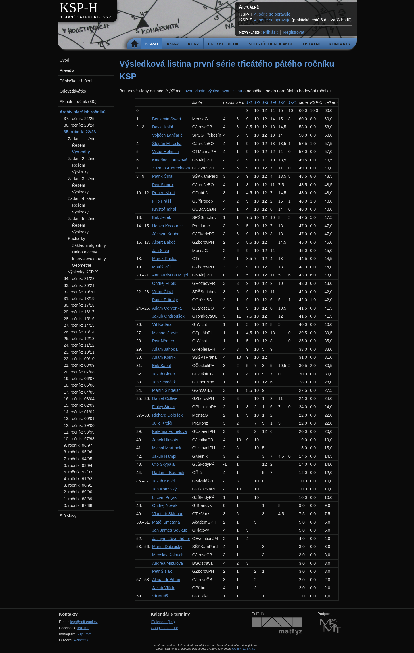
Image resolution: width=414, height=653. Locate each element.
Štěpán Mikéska (166, 143)
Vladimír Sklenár (167, 513)
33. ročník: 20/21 (79, 285)
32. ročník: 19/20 (79, 292)
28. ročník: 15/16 (79, 318)
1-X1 (292, 102)
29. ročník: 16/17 (79, 312)
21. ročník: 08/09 (79, 365)
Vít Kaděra (162, 324)
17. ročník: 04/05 (79, 392)
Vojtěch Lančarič (167, 135)
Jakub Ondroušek (168, 316)
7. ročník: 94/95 (78, 459)
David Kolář (162, 127)
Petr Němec (163, 341)
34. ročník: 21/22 (79, 278)
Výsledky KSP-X (83, 272)
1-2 (257, 102)
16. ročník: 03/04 (79, 398)
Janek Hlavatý (165, 440)
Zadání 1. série (81, 138)
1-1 (249, 102)
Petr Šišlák (162, 571)
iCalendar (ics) (163, 622)
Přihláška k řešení (76, 81)
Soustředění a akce (271, 44)
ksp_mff (84, 634)
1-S (281, 102)
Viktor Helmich (165, 151)
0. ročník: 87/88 (78, 505)
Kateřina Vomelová (169, 431)
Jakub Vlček (163, 587)
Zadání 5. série (81, 218)
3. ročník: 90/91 (78, 485)
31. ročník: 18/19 (79, 298)
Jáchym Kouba (165, 234)
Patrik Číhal (162, 176)
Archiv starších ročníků (83, 112)
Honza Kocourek (167, 226)
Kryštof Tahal (164, 209)
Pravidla (67, 70)
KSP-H (79, 7)
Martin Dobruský (167, 546)
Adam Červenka (167, 308)
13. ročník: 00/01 (79, 418)
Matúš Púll (161, 267)
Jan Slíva (160, 250)
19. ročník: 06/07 (79, 378)
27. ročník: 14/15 (79, 325)
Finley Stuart (163, 406)
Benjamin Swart (166, 119)
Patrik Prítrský (165, 299)
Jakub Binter (163, 374)
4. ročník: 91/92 (78, 478)
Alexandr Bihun (166, 579)
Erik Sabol (161, 365)
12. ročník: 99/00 (79, 425)
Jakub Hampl (164, 456)
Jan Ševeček (164, 382)
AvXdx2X (81, 640)
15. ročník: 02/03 (79, 405)
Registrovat (293, 32)
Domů (135, 44)
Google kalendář (164, 628)
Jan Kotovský (164, 489)
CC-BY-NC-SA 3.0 (243, 648)
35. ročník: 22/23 (80, 131)
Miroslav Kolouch (168, 555)
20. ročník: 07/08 (79, 372)
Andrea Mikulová (167, 563)
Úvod (64, 60)
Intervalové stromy (89, 258)
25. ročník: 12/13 (79, 338)
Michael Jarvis (165, 333)
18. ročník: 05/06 (79, 385)
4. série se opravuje (272, 14)
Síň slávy (68, 515)
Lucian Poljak (164, 497)
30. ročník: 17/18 (79, 305)
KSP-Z (173, 44)
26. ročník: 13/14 (79, 332)
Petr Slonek (162, 184)
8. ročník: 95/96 (78, 452)
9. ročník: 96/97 (78, 445)
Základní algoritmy (89, 245)
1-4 (273, 102)
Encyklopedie (223, 44)
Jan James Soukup (169, 530)
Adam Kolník (164, 357)
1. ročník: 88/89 (78, 499)
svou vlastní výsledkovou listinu (213, 91)
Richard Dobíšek (167, 415)
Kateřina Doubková (169, 160)
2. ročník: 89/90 (78, 492)
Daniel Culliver (165, 398)
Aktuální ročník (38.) (78, 101)
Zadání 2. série (81, 158)
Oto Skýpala (163, 464)
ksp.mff (83, 628)
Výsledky (81, 152)
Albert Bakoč (164, 242)
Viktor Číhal (162, 291)
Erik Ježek (161, 217)
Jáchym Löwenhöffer (171, 538)
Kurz (193, 44)
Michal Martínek (166, 448)
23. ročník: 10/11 (79, 352)
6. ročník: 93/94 (78, 465)
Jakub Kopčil (164, 481)
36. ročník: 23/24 (79, 125)
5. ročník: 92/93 (78, 472)
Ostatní (311, 44)
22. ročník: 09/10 (79, 358)
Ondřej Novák (164, 505)
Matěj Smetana (166, 522)
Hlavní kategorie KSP (85, 17)
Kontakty (340, 44)
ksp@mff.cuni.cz (84, 622)
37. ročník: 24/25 (79, 118)
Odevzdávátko (73, 91)
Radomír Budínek (168, 472)
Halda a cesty (84, 252)
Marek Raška (164, 258)
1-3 (265, 102)
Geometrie (81, 265)
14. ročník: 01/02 (79, 412)
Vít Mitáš (160, 596)
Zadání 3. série (81, 178)
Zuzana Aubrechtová (171, 168)
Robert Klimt (163, 192)
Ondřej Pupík (164, 283)
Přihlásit (270, 32)
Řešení (78, 145)
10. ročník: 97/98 (79, 438)
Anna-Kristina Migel (170, 275)
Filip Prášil (161, 201)
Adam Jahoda (165, 349)
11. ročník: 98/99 (79, 432)
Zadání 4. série (81, 198)
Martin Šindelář (166, 390)
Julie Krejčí (162, 423)
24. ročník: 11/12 (79, 345)
